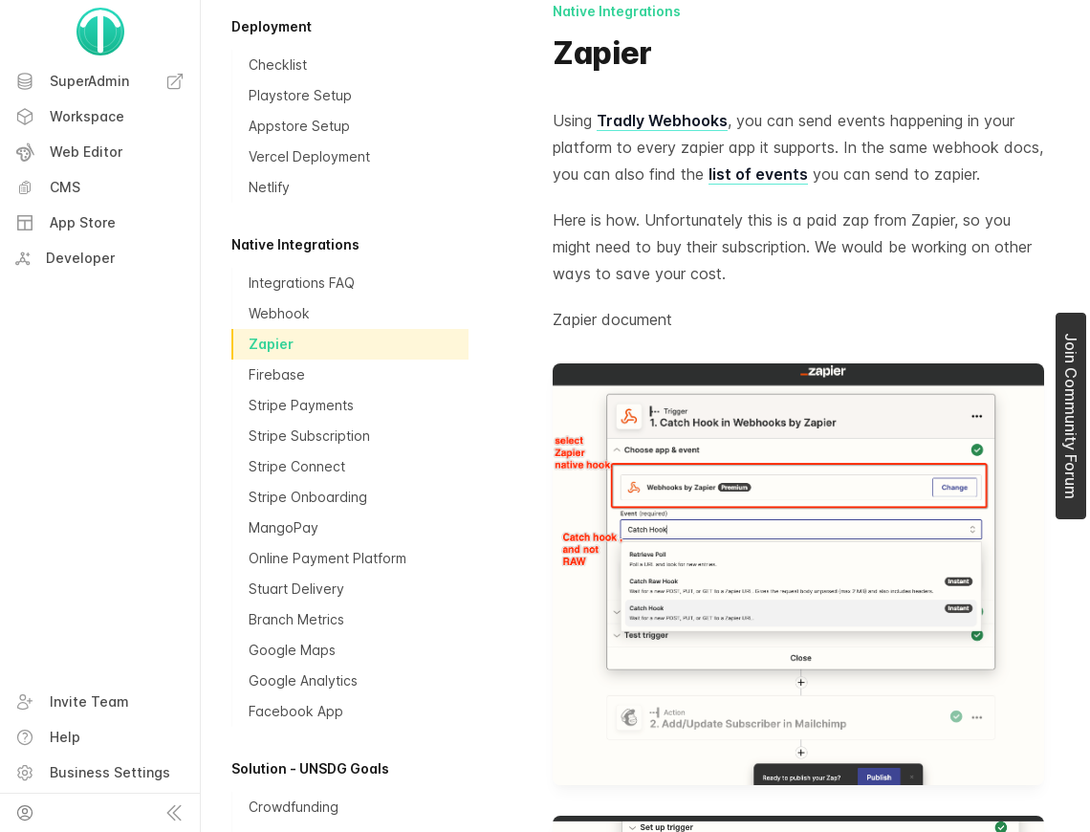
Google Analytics (303, 680)
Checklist (278, 64)
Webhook (279, 313)
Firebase (277, 374)
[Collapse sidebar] (174, 813)
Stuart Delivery (296, 588)
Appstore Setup (299, 126)
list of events (758, 174)
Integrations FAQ (302, 282)
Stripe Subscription (309, 435)
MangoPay (283, 527)
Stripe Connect (297, 466)
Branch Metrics (296, 619)
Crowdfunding (293, 807)
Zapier (271, 344)
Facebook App (296, 711)
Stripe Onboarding (308, 497)
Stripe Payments (301, 405)
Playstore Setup (300, 95)
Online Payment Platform (327, 558)
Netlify (269, 187)
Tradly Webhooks (662, 120)
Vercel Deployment (309, 156)
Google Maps (292, 650)
